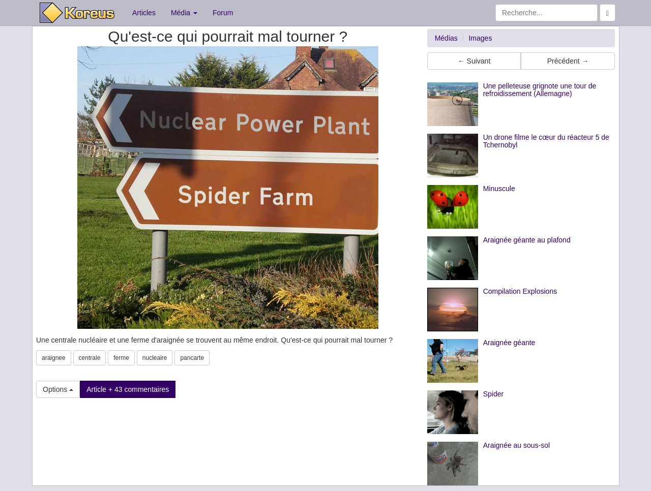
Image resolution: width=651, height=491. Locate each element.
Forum (223, 13)
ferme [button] (121, 357)
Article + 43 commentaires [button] (127, 389)
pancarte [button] (192, 357)
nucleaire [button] (154, 357)
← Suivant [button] (474, 61)
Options (58, 389)
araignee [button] (54, 357)
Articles (144, 13)
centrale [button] (90, 357)
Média (184, 13)
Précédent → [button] (568, 61)
